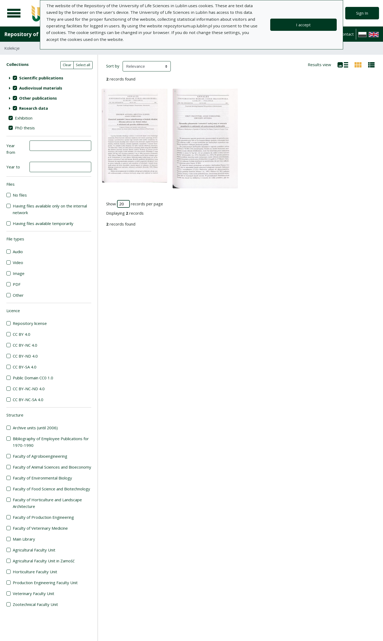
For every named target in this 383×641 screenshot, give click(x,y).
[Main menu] (14, 13)
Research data (33, 108)
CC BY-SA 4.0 (24, 367)
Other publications (38, 98)
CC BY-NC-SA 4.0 (28, 399)
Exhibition (23, 118)
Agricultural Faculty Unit (34, 550)
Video (18, 262)
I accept (303, 24)
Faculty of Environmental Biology (42, 478)
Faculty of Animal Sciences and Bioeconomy (52, 467)
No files (20, 195)
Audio (18, 251)
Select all (83, 64)
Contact (347, 34)
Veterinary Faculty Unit (33, 593)
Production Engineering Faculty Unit (45, 582)
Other (18, 295)
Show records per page (134, 204)
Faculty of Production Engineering (43, 517)
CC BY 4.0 (21, 334)
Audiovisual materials (40, 88)
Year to (13, 166)
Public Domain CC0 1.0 (33, 377)
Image (18, 273)
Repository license (30, 323)
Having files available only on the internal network (50, 209)
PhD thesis (25, 127)
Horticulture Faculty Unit (35, 571)
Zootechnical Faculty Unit (35, 604)
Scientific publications (41, 77)
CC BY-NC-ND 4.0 (29, 388)
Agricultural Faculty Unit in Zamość (43, 560)
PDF (16, 284)
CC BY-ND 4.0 (25, 356)
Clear (67, 64)
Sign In (362, 13)
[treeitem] (48, 78)
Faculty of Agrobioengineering (40, 456)
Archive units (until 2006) (35, 427)
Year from (10, 149)
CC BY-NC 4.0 (25, 345)
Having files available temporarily (43, 223)
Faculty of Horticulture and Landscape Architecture (47, 503)
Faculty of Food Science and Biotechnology (51, 488)
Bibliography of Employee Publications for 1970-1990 (51, 442)
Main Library (24, 539)
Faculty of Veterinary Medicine (40, 528)
